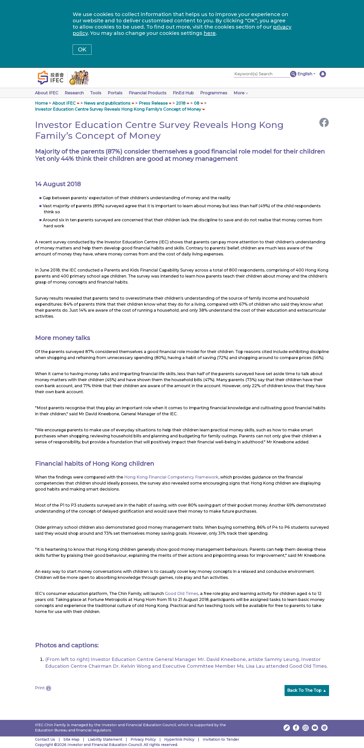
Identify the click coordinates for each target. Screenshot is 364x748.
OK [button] (82, 49)
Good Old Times (181, 593)
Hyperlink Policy (179, 739)
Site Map (71, 739)
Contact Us (45, 739)
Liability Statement (105, 739)
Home (41, 103)
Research (75, 93)
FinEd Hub (188, 93)
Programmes (219, 93)
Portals (118, 93)
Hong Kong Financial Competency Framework (171, 477)
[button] (306, 74)
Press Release (153, 103)
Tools (97, 93)
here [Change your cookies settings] (210, 33)
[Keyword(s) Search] (262, 74)
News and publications (107, 103)
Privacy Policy (143, 739)
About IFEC (46, 93)
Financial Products (151, 93)
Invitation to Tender (221, 739)
